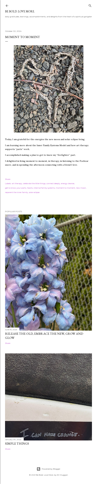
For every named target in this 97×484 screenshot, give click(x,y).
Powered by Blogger (48, 469)
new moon (81, 188)
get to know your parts (15, 188)
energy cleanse (67, 183)
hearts (30, 188)
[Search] (90, 5)
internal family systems (44, 188)
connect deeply (53, 183)
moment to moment (65, 188)
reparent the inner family (16, 192)
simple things (17, 443)
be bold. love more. (20, 11)
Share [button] (7, 179)
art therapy (17, 183)
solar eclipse (34, 192)
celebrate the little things (34, 183)
